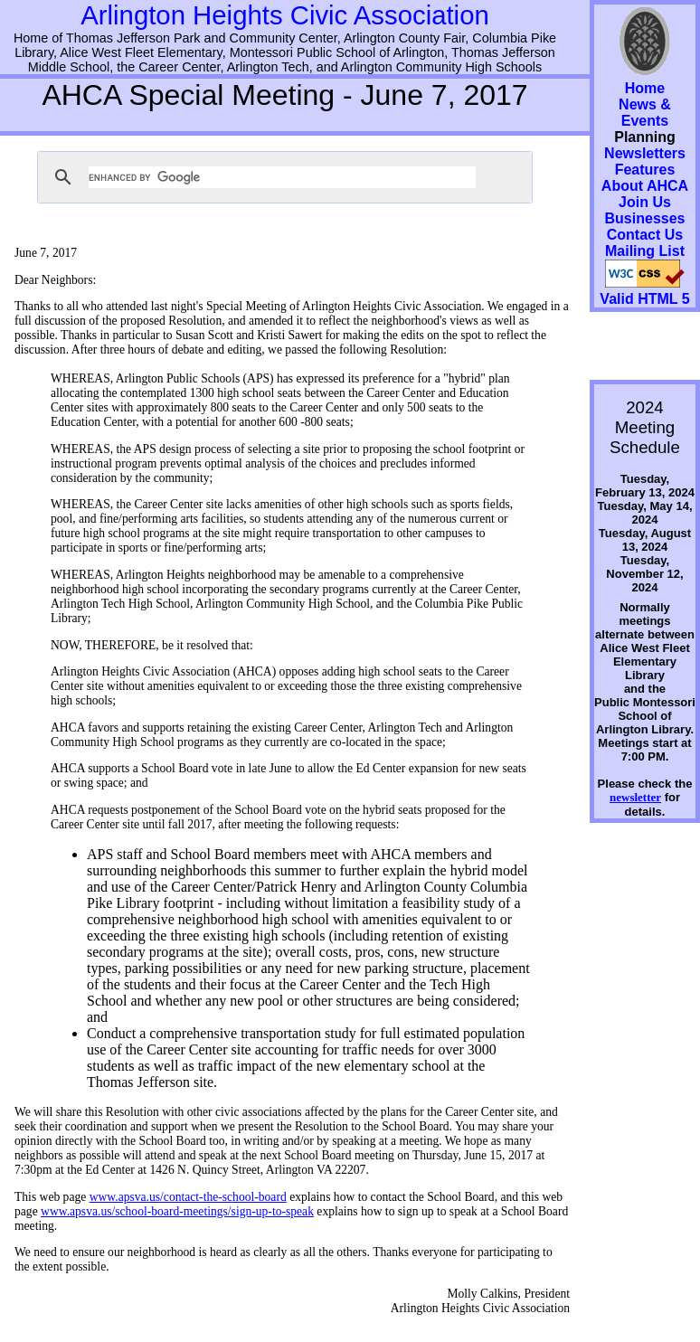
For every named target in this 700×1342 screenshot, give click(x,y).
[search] (282, 177)
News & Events (645, 112)
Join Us (645, 202)
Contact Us (645, 234)
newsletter (635, 797)
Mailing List (645, 251)
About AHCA (644, 186)
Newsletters (645, 153)
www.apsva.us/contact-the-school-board (188, 1197)
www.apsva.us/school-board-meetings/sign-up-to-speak (177, 1211)
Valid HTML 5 (644, 299)
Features (645, 169)
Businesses (645, 218)
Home (645, 88)
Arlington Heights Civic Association (284, 15)
